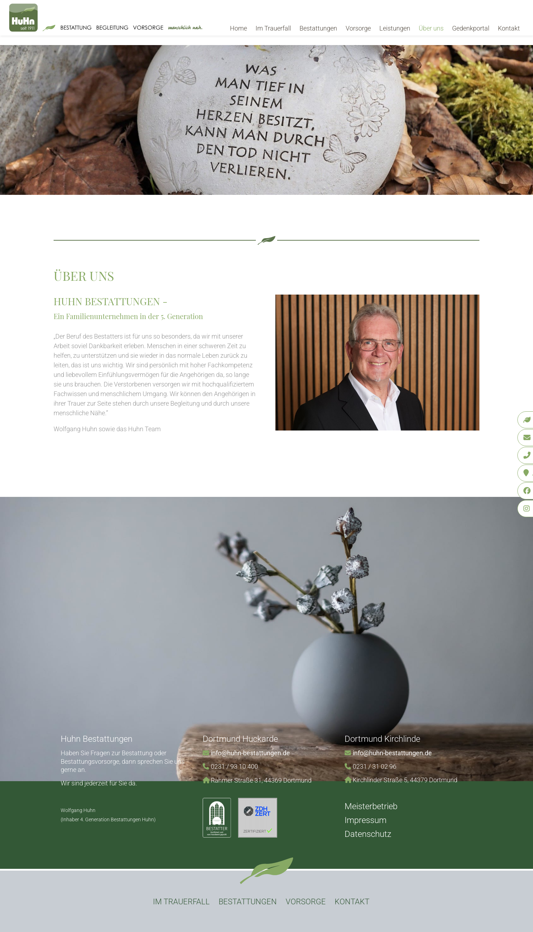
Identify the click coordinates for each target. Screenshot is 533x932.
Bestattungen (318, 28)
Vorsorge (358, 28)
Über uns (431, 28)
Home (238, 28)
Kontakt (509, 28)
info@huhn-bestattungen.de (250, 753)
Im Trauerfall (273, 28)
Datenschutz (368, 834)
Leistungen (394, 28)
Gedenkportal (470, 28)
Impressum (365, 820)
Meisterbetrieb (371, 806)
